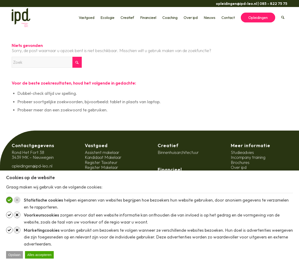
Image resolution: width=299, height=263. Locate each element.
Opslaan (14, 255)
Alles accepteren (39, 255)
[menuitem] (87, 17)
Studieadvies (242, 152)
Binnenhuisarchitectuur (178, 152)
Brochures (240, 162)
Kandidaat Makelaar (103, 157)
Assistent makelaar (102, 152)
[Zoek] (283, 17)
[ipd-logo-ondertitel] (21, 17)
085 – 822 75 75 (273, 3)
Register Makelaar (101, 167)
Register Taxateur (101, 162)
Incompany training (248, 157)
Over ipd (238, 167)
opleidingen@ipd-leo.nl (236, 3)
